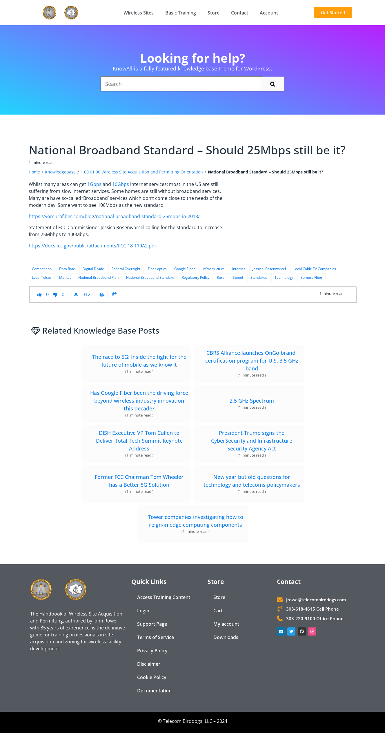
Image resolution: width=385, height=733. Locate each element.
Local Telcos (42, 277)
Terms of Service (155, 637)
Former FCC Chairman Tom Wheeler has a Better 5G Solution (139, 480)
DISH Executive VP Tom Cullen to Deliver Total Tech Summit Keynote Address (139, 440)
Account (269, 13)
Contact (239, 13)
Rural (221, 277)
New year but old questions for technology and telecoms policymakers (252, 480)
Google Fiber (184, 268)
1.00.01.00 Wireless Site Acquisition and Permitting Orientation (142, 172)
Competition (42, 268)
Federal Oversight (126, 268)
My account (226, 624)
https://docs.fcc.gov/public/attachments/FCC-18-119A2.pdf (92, 245)
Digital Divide (93, 268)
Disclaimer (148, 664)
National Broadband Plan (98, 277)
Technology (284, 277)
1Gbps (94, 184)
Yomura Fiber (311, 277)
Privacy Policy (152, 650)
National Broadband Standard (150, 277)
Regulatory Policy (195, 277)
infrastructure (213, 268)
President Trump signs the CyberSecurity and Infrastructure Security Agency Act (251, 440)
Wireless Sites (139, 13)
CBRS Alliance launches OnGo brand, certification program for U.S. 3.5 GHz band (251, 360)
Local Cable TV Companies (314, 268)
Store (213, 13)
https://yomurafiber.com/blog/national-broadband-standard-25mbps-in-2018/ (114, 216)
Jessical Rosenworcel (269, 268)
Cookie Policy (151, 677)
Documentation (154, 690)
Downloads (225, 637)
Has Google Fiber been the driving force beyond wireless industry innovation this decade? (139, 400)
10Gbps (120, 184)
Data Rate (67, 268)
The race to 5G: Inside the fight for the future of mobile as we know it (139, 360)
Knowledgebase (60, 172)
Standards (258, 277)
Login (143, 610)
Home (34, 172)
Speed (238, 277)
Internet (238, 268)
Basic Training (180, 13)
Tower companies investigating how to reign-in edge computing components (195, 520)
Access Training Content (163, 597)
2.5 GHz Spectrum (252, 400)
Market (65, 277)
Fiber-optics (157, 268)
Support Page (152, 624)
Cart (218, 610)
